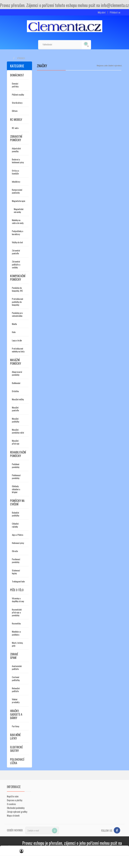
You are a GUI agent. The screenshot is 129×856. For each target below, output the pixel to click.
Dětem (14, 110)
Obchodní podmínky (16, 808)
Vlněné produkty (15, 701)
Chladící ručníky (15, 525)
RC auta (15, 128)
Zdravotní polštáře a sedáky (16, 264)
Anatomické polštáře (17, 667)
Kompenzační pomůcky (17, 277)
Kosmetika (16, 623)
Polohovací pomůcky (16, 476)
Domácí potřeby (15, 85)
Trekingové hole (18, 581)
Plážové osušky (18, 94)
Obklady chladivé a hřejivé (16, 489)
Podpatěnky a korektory (17, 232)
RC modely (16, 119)
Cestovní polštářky (16, 678)
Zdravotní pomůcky (16, 138)
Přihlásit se (115, 12)
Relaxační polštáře (16, 690)
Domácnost (17, 75)
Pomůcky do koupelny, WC (17, 289)
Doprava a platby (14, 800)
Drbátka (15, 391)
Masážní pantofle (15, 409)
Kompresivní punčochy (17, 191)
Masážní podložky (15, 420)
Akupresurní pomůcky (17, 373)
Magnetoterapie (18, 201)
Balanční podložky (15, 514)
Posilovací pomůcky (16, 560)
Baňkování (16, 383)
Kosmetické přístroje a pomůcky (17, 612)
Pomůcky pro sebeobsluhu (17, 314)
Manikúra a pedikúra (16, 633)
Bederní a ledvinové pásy (18, 161)
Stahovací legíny (16, 572)
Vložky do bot (17, 242)
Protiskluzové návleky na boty (18, 350)
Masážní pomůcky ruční (18, 431)
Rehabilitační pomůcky (18, 454)
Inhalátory (16, 181)
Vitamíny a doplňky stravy (18, 600)
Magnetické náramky (18, 210)
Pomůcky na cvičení (17, 502)
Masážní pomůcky (15, 361)
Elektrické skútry (16, 749)
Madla (14, 324)
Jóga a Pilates (17, 534)
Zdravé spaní (14, 656)
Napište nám (12, 796)
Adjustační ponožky (16, 150)
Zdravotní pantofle (16, 252)
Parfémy (15, 726)
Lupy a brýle (17, 340)
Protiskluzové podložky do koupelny (17, 301)
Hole (14, 332)
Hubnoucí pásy (18, 543)
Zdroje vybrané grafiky (17, 811)
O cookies (11, 804)
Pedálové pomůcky (15, 465)
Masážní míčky (18, 399)
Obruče (15, 551)
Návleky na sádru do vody (17, 221)
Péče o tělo (17, 590)
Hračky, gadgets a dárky (16, 714)
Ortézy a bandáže (15, 172)
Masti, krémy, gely (17, 644)
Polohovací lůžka (17, 761)
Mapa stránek (13, 815)
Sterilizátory (17, 102)
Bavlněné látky (15, 736)
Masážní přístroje (15, 442)
